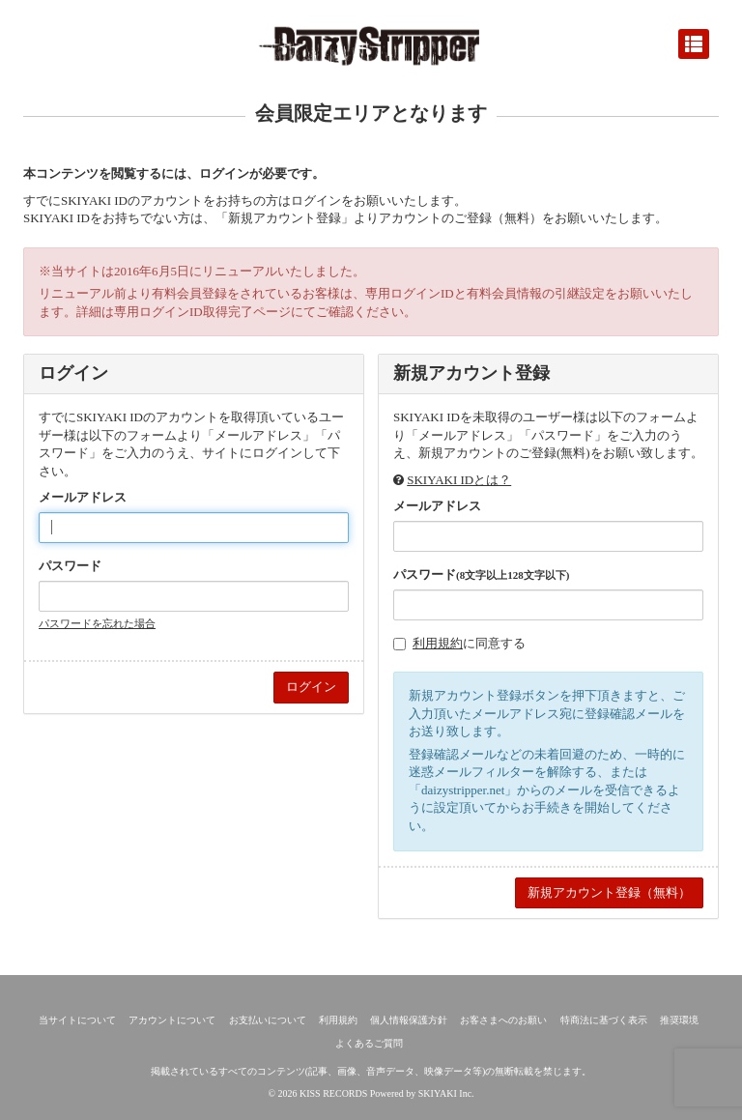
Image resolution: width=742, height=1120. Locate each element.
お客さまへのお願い (503, 1020)
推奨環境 (679, 1020)
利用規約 (438, 643)
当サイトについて (77, 1020)
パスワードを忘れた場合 (97, 623)
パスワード (70, 566)
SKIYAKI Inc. (446, 1093)
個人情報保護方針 (408, 1020)
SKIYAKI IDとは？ (459, 480)
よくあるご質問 (369, 1043)
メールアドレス (83, 497)
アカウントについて (171, 1020)
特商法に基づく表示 (603, 1020)
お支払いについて (267, 1020)
